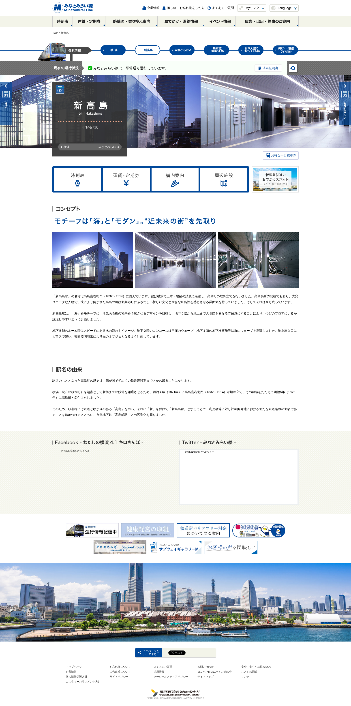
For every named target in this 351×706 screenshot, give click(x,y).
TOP (55, 32)
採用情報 (159, 671)
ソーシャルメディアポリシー (171, 676)
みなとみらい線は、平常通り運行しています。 (131, 68)
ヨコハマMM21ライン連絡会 (214, 671)
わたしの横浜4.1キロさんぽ (75, 450)
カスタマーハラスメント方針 (83, 681)
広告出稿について (120, 671)
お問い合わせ (205, 666)
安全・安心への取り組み (256, 666)
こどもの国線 (249, 671)
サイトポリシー (119, 676)
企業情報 (71, 671)
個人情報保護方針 (76, 676)
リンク (245, 676)
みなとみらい (107, 147)
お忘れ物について (120, 666)
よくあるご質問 (163, 666)
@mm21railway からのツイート (200, 452)
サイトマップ (205, 676)
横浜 (66, 147)
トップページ (74, 666)
